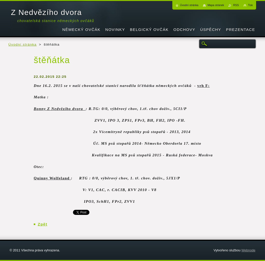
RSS (236, 5)
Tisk (250, 5)
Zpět (42, 224)
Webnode (248, 250)
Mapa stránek (215, 5)
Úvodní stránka (22, 44)
